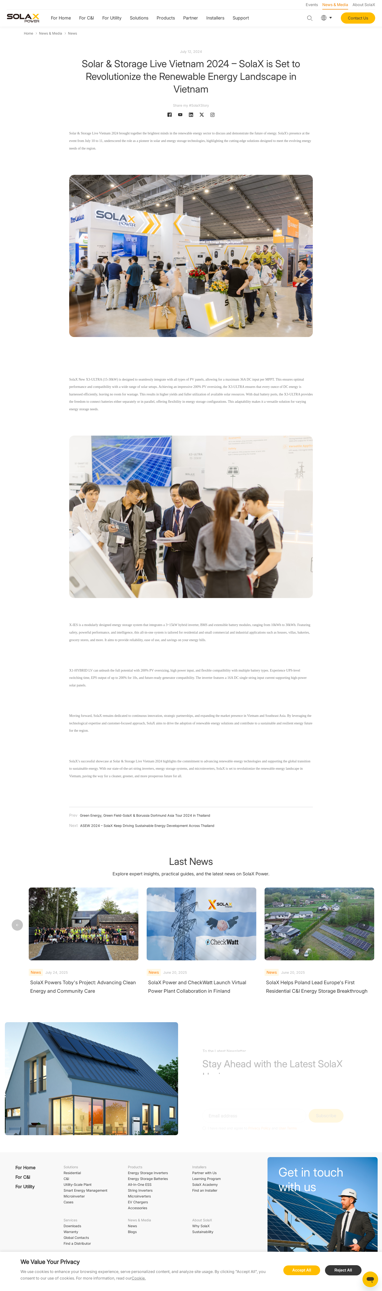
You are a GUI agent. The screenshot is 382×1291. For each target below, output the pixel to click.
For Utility (112, 17)
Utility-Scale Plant (78, 1184)
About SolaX (364, 4)
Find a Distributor (77, 1243)
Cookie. (139, 1278)
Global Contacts (76, 1237)
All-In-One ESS (140, 1184)
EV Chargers (138, 1202)
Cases (68, 1202)
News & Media (335, 4)
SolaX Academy (205, 1184)
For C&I (86, 17)
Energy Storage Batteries (148, 1179)
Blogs (132, 1232)
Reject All (343, 1270)
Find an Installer (204, 1190)
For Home (61, 17)
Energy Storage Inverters (148, 1173)
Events (312, 4)
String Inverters (140, 1190)
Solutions (139, 17)
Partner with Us (204, 1173)
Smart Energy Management (85, 1190)
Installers (215, 17)
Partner (190, 17)
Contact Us (358, 18)
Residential (72, 1173)
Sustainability (202, 1232)
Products (166, 17)
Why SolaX (201, 1226)
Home (28, 33)
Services (70, 1220)
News (72, 33)
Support (241, 17)
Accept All (301, 1270)
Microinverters (139, 1196)
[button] (363, 925)
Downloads (72, 1226)
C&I (66, 1179)
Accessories (137, 1208)
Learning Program (206, 1179)
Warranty (71, 1232)
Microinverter (74, 1196)
